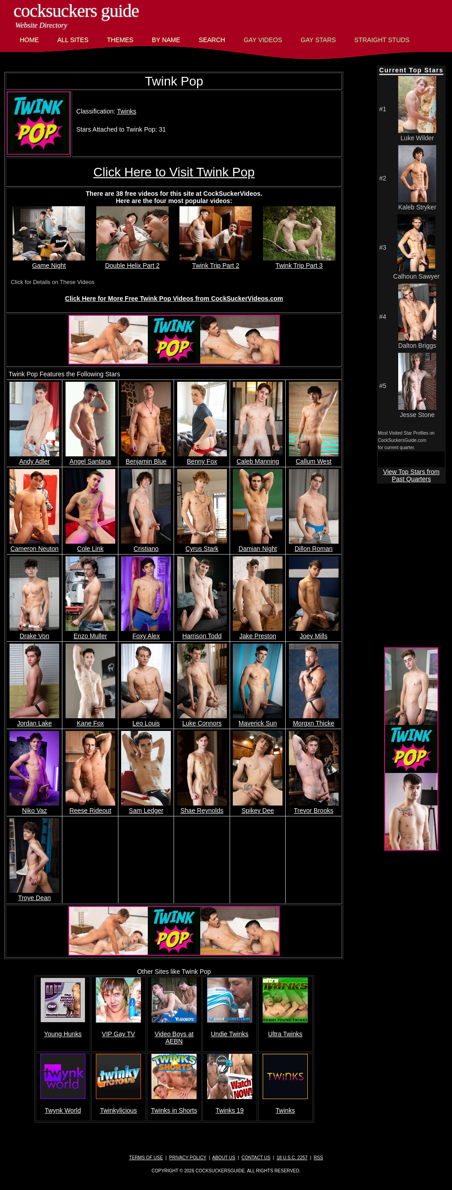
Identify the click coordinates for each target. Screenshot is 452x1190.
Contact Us (255, 1157)
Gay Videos (263, 39)
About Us (223, 1157)
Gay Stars (318, 39)
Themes (120, 39)
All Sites (73, 39)
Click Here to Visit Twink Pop (174, 172)
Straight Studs (382, 39)
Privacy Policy (187, 1157)
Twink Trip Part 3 (299, 262)
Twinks (127, 111)
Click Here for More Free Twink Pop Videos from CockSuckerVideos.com (174, 298)
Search (212, 39)
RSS (318, 1157)
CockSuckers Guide (76, 10)
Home (29, 39)
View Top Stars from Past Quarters (411, 475)
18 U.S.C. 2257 (292, 1157)
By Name (166, 39)
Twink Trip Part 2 (215, 262)
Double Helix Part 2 (132, 262)
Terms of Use (146, 1157)
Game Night (49, 262)
